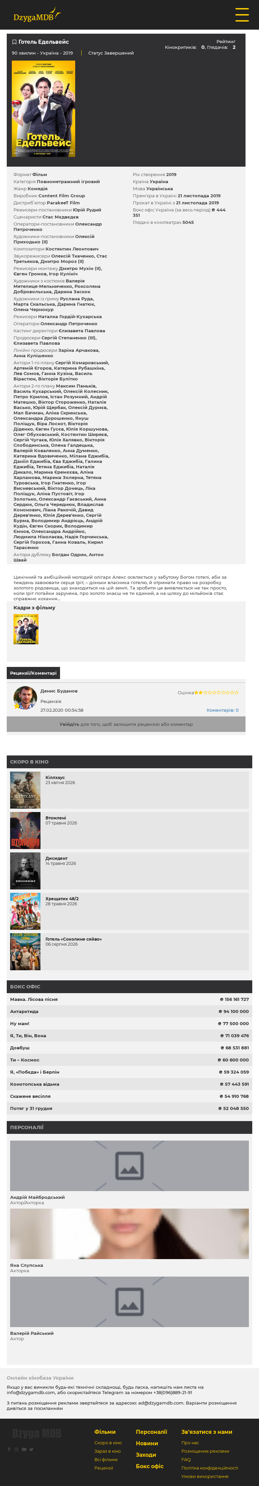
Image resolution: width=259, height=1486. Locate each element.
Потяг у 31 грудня (31, 1108)
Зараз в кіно (107, 1451)
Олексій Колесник (85, 391)
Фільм (39, 174)
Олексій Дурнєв (87, 407)
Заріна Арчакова (78, 350)
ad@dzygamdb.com (160, 1403)
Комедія (38, 188)
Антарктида (24, 1011)
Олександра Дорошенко (43, 418)
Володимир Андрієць (57, 520)
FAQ (186, 1459)
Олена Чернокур (33, 309)
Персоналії (27, 1127)
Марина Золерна (62, 477)
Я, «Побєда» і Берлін (34, 1072)
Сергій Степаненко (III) (68, 337)
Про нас (190, 1442)
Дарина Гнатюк (75, 304)
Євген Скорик (45, 526)
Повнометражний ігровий (68, 181)
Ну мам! (19, 1023)
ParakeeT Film (63, 202)
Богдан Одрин (69, 554)
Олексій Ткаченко (72, 256)
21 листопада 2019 (199, 195)
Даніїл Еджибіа (31, 461)
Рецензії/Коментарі (33, 673)
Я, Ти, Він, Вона (28, 1035)
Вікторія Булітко (58, 378)
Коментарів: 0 (223, 710)
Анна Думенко (80, 450)
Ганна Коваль (68, 542)
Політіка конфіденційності (209, 1468)
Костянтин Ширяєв (84, 434)
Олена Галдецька (72, 445)
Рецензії (103, 1468)
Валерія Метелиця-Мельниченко (49, 283)
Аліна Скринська (66, 412)
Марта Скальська (34, 304)
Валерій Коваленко (36, 450)
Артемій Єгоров (32, 368)
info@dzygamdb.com (31, 1392)
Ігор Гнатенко (57, 482)
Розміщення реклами (205, 1451)
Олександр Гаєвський (65, 499)
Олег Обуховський (36, 434)
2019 (171, 174)
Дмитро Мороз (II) (62, 261)
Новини (147, 1443)
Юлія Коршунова (86, 429)
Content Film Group (61, 195)
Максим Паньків (75, 386)
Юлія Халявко (65, 439)
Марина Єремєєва (56, 472)
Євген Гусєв (49, 429)
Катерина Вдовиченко (40, 456)
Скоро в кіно (29, 762)
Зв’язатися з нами (206, 1432)
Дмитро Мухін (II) (80, 268)
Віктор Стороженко (61, 402)
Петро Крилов (30, 396)
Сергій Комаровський (81, 362)
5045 (188, 222)
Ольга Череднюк (54, 504)
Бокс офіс (25, 987)
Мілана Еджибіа (88, 456)
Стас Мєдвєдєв (60, 216)
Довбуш (20, 1047)
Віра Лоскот (51, 423)
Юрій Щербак (49, 407)
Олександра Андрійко (58, 531)
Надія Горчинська (86, 536)
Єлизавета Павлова (82, 330)
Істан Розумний (69, 396)
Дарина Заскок (72, 291)
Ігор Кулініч (63, 273)
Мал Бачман (28, 412)
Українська (159, 188)
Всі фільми (106, 1459)
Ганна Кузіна (57, 373)
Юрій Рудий (87, 209)
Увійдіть (69, 724)
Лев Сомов (26, 373)
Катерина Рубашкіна (79, 368)
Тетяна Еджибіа (55, 466)
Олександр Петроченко (68, 323)
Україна (49, 53)
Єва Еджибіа (68, 461)
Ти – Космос (24, 1059)
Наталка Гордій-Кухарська (70, 316)
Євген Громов (30, 273)
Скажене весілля (30, 1096)
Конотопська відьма (34, 1084)
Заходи (146, 1455)
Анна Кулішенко (33, 355)
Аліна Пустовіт (54, 493)
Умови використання (205, 1476)
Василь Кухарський (37, 391)
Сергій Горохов (31, 542)
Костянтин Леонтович (72, 248)
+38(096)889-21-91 (172, 1392)
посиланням (48, 1408)
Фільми (105, 1432)
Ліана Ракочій (59, 509)
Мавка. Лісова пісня (34, 999)
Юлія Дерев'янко (63, 515)
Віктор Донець (65, 488)
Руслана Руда (76, 298)
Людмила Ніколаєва (37, 536)
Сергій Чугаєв (30, 439)
